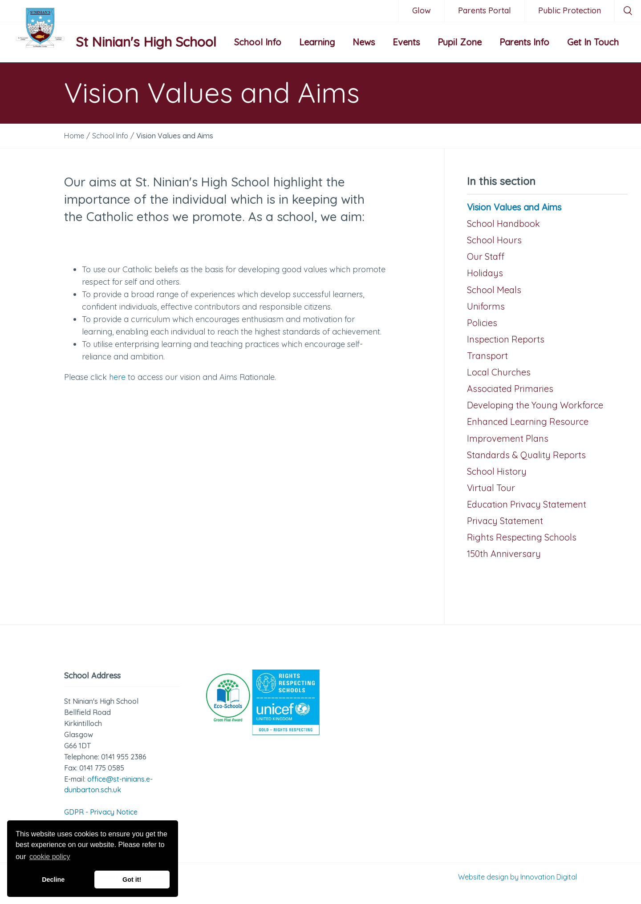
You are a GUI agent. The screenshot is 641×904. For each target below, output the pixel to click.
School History (497, 471)
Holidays (485, 272)
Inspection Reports (505, 339)
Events (406, 42)
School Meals (494, 289)
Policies (482, 322)
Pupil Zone (460, 42)
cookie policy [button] (49, 856)
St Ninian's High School (146, 41)
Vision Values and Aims (514, 207)
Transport (487, 355)
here (117, 377)
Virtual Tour (491, 487)
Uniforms (486, 306)
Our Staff (485, 256)
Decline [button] (53, 879)
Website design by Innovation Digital (517, 876)
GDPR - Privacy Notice (101, 811)
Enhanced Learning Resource (527, 421)
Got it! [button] (131, 879)
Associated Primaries (510, 388)
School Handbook (503, 223)
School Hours (494, 240)
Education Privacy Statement (526, 504)
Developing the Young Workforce (535, 405)
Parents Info (524, 42)
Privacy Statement (505, 520)
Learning (317, 42)
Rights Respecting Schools (521, 537)
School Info (257, 42)
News (364, 42)
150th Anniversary (504, 553)
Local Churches (499, 372)
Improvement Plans (507, 438)
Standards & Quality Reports (526, 454)
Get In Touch (593, 42)
